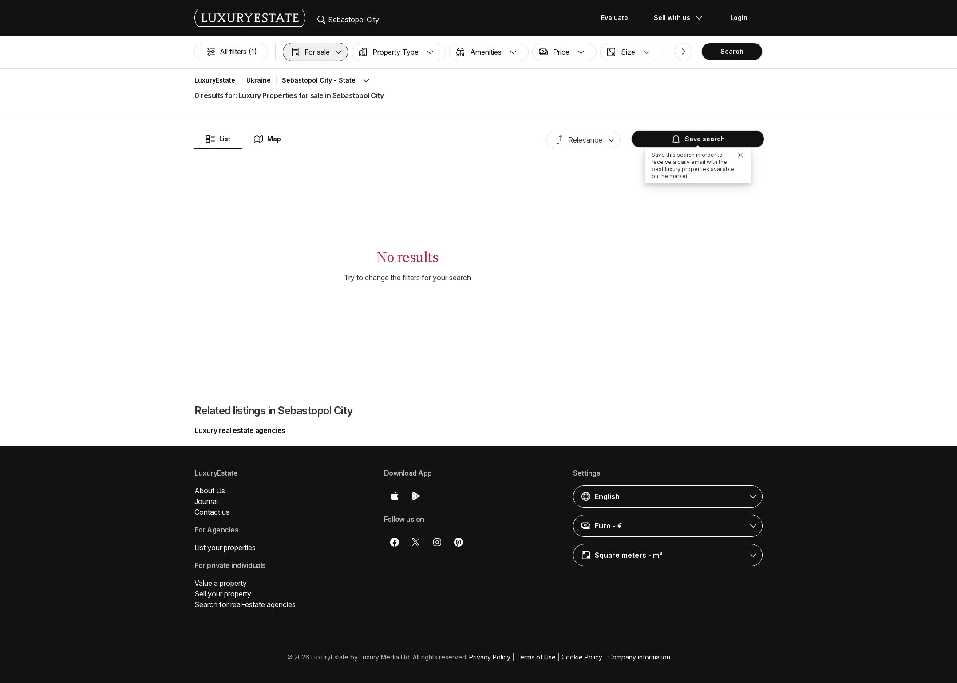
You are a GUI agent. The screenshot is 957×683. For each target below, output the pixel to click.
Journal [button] (206, 501)
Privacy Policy (489, 657)
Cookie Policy (582, 657)
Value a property (220, 583)
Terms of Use (536, 657)
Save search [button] (698, 139)
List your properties (225, 547)
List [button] (217, 139)
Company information (639, 657)
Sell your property (222, 593)
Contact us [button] (211, 512)
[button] (315, 52)
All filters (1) (231, 51)
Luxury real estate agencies (239, 430)
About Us (209, 490)
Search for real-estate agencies (245, 604)
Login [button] (738, 17)
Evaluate (614, 17)
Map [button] (267, 139)
